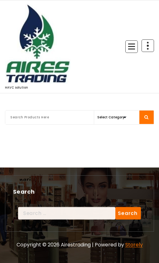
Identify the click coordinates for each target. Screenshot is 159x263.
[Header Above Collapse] (148, 45)
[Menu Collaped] (131, 46)
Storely (134, 244)
